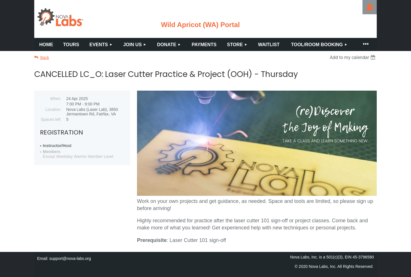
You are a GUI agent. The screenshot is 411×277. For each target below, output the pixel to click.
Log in (369, 7)
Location (53, 109)
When (55, 98)
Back (44, 57)
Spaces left (51, 119)
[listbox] (353, 57)
